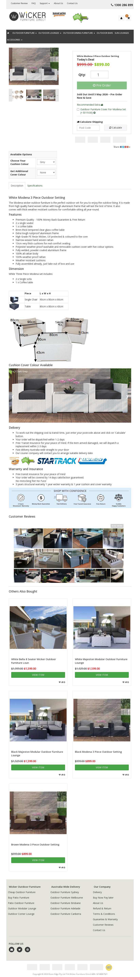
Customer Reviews (103, 924)
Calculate (115, 127)
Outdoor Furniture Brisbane (65, 903)
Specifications (34, 185)
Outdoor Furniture (24, 33)
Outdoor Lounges (49, 33)
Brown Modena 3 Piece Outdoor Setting (35, 844)
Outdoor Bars (105, 33)
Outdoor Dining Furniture (79, 33)
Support (45, 3)
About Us (58, 3)
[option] (34, 67)
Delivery (97, 892)
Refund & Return (102, 908)
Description (17, 185)
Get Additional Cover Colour (19, 173)
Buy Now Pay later (103, 897)
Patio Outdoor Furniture (21, 903)
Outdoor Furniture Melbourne (66, 897)
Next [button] (57, 95)
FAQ (34, 3)
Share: (122, 146)
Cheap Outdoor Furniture (22, 892)
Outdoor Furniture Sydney (64, 892)
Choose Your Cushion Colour (19, 162)
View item (38, 674)
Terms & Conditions (104, 913)
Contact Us (72, 3)
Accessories (14, 39)
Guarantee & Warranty (105, 919)
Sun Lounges (122, 33)
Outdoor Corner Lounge (21, 913)
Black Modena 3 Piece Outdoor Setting (98, 751)
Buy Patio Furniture (18, 897)
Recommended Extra (90, 104)
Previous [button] (10, 95)
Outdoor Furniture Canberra (65, 913)
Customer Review (19, 3)
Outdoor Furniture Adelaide (65, 908)
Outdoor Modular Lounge (22, 908)
